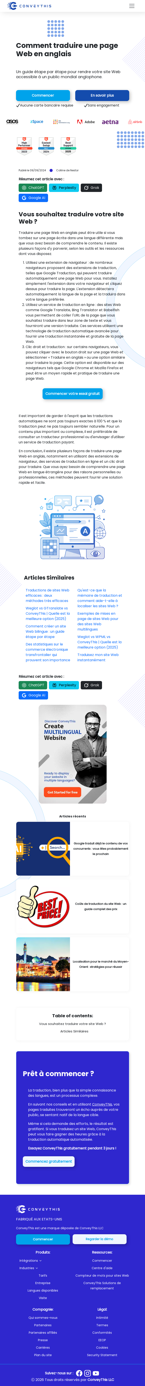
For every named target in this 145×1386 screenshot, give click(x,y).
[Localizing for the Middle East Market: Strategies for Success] (72, 964)
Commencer (43, 95)
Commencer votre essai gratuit (72, 393)
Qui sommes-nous (43, 1318)
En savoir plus (102, 95)
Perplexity (64, 187)
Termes (102, 1325)
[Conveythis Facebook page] (79, 1373)
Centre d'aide (102, 1268)
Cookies (102, 1347)
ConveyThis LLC (101, 1379)
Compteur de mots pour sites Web (102, 1275)
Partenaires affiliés (43, 1332)
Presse (43, 1340)
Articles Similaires (74, 1031)
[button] (45, 1260)
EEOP (102, 1340)
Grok (91, 187)
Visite (43, 1298)
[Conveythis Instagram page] (87, 1373)
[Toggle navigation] (132, 6)
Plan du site (43, 1355)
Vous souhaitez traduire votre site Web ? (72, 1023)
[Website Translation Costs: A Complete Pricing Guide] (72, 906)
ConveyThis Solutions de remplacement (102, 1285)
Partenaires (43, 1325)
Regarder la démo (99, 1239)
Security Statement (102, 1355)
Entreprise (42, 1283)
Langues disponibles (43, 1290)
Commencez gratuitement (48, 1161)
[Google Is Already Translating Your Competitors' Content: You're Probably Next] (72, 849)
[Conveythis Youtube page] (96, 1373)
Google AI (33, 198)
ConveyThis (102, 1104)
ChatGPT (32, 187)
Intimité (102, 1318)
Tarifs (43, 1275)
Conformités (102, 1332)
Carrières (43, 1347)
